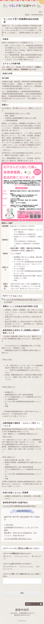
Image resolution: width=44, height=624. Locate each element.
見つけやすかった (10, 566)
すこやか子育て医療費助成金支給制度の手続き (19, 506)
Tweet (40, 11)
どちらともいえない (21, 556)
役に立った (7, 556)
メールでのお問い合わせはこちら (17, 539)
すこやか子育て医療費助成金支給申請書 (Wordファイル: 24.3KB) (23, 301)
